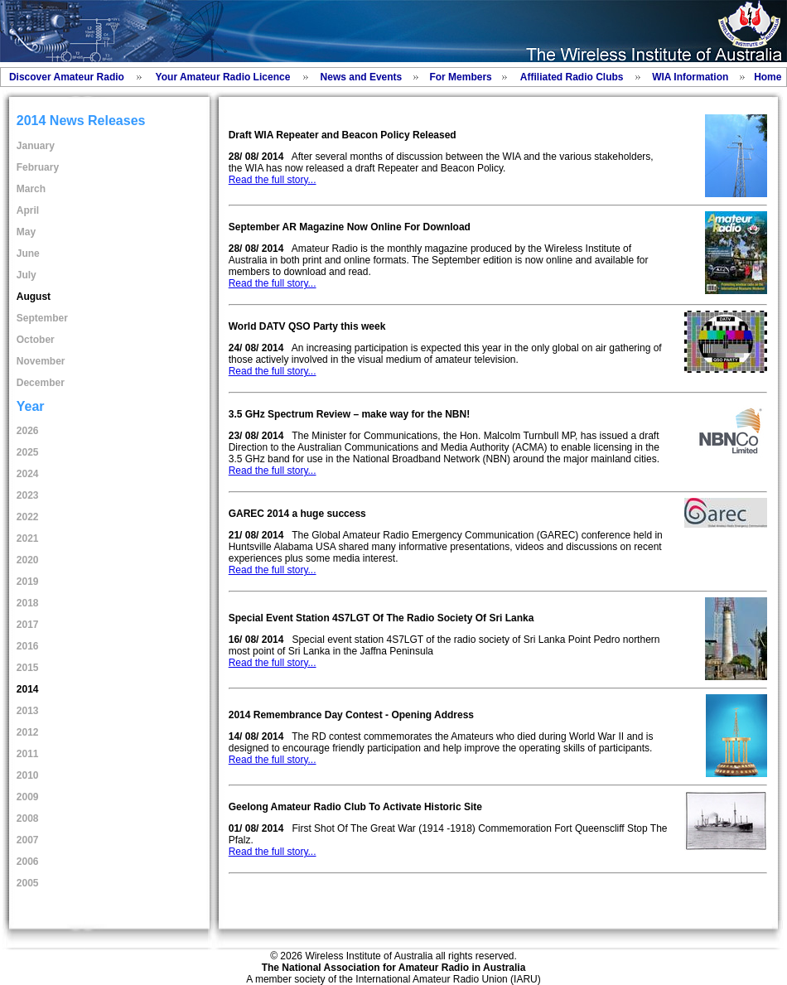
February (38, 167)
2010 (28, 775)
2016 (28, 646)
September (42, 318)
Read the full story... (272, 180)
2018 (28, 603)
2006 (28, 861)
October (36, 339)
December (41, 383)
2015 (28, 668)
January (36, 146)
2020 (28, 560)
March (31, 189)
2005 (28, 883)
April (28, 210)
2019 (28, 581)
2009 (28, 797)
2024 (28, 474)
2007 (28, 840)
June (28, 253)
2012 (28, 732)
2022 (28, 517)
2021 (28, 538)
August (34, 296)
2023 (28, 495)
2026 (28, 431)
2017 (28, 624)
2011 (28, 754)
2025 (28, 452)
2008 (28, 818)
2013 (28, 711)
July (26, 275)
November (41, 361)
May (26, 232)
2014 (28, 689)
